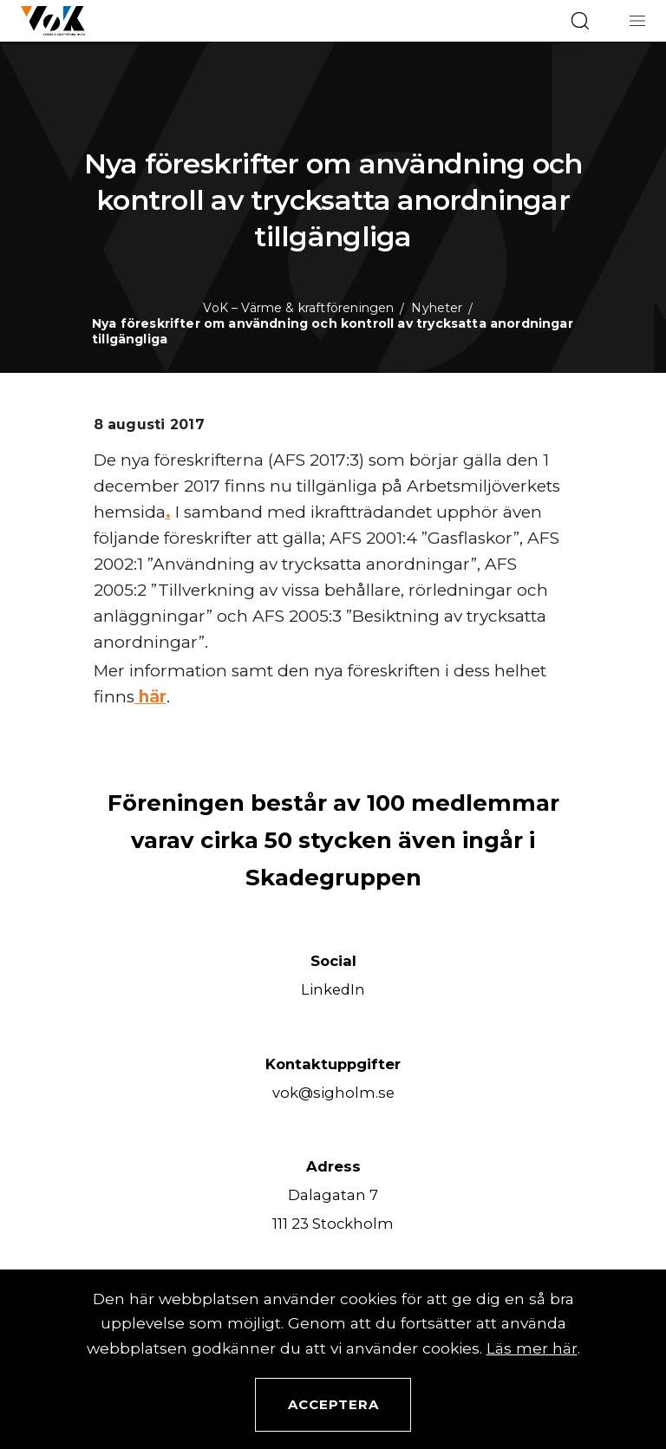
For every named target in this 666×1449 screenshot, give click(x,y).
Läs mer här (532, 1348)
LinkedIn (333, 989)
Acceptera (333, 1404)
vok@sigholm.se (333, 1092)
